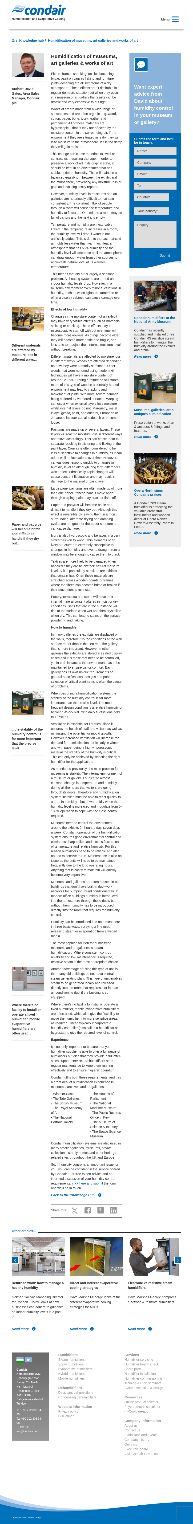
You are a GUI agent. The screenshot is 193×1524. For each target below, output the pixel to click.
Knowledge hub (31, 40)
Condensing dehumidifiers (77, 1397)
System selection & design (144, 1388)
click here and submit (87, 1183)
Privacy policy (68, 1411)
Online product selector (141, 1402)
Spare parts (133, 1369)
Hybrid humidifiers (71, 1374)
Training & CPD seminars (143, 1383)
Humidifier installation (140, 1374)
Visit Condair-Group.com (143, 1454)
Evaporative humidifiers (75, 1369)
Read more (146, 356)
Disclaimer (66, 1416)
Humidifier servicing (139, 1359)
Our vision (132, 1444)
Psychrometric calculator (143, 1407)
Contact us (132, 1430)
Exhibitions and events (141, 1435)
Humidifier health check (142, 1364)
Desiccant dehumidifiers (75, 1392)
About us (131, 1425)
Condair (39, 9)
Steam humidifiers (71, 1359)
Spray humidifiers (71, 1364)
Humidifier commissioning (143, 1378)
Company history (137, 1440)
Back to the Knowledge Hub (76, 1195)
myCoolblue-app (137, 1411)
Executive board (136, 1449)
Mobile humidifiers (71, 1378)
